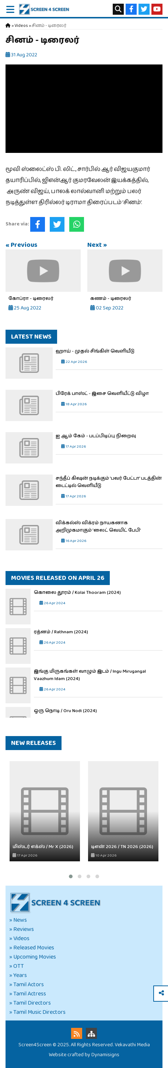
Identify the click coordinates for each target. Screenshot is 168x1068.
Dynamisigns (105, 1055)
